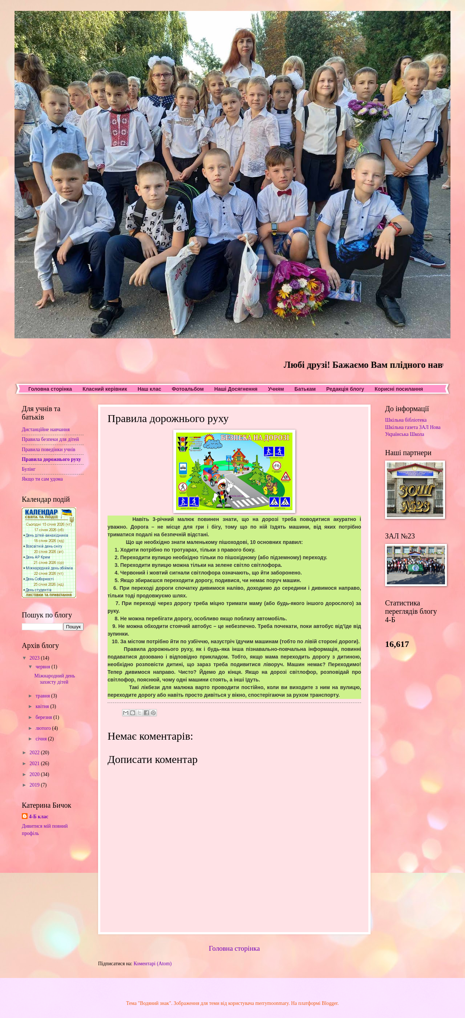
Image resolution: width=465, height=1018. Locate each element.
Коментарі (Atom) (153, 963)
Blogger (330, 1003)
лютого (44, 728)
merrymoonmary (272, 1003)
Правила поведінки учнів (48, 449)
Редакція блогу (345, 389)
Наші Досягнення (236, 389)
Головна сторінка (50, 389)
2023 (35, 658)
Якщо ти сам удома (42, 479)
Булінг (29, 469)
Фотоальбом (188, 389)
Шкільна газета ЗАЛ (407, 427)
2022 (35, 752)
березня (44, 717)
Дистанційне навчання (46, 429)
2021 (35, 763)
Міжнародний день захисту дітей (54, 679)
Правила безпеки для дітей (50, 439)
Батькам (305, 389)
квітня (43, 706)
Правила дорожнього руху (51, 459)
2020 (35, 774)
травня (43, 696)
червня (44, 666)
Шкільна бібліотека (405, 420)
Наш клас (149, 389)
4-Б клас (38, 816)
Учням (276, 389)
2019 (35, 785)
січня (42, 738)
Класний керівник (104, 389)
